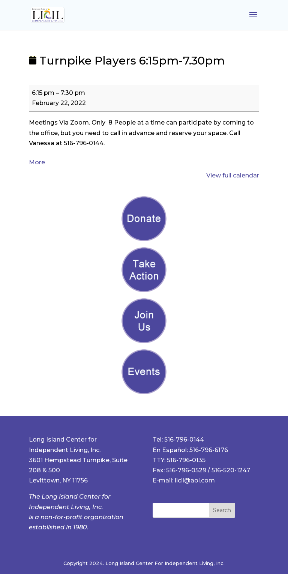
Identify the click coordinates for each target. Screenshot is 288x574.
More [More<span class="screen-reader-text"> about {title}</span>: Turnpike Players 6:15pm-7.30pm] (37, 162)
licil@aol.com (195, 480)
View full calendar (232, 175)
